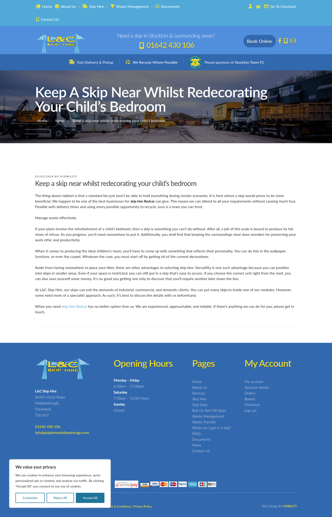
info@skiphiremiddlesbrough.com (62, 432)
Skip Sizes (200, 404)
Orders (250, 393)
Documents (167, 6)
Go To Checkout (280, 6)
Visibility (68, 176)
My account (254, 381)
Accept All (90, 498)
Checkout (252, 404)
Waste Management (131, 6)
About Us (67, 6)
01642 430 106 (170, 45)
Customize (30, 498)
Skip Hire (95, 6)
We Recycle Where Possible (155, 62)
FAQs (196, 433)
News (60, 120)
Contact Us (47, 19)
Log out (251, 410)
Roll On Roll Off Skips (209, 410)
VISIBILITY (290, 506)
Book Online (259, 41)
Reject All (60, 498)
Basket (250, 399)
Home (44, 6)
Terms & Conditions (118, 506)
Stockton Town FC (249, 62)
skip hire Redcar (74, 306)
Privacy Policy (142, 506)
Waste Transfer (204, 422)
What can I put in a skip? (211, 427)
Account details (257, 387)
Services (198, 393)
